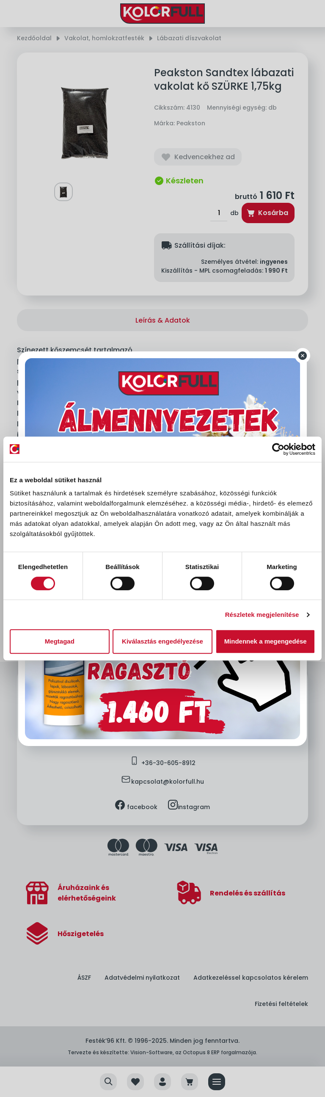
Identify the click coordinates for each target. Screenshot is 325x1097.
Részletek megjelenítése (262, 614)
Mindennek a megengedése (265, 641)
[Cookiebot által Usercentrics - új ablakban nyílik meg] (278, 449)
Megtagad (59, 641)
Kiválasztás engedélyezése (162, 641)
